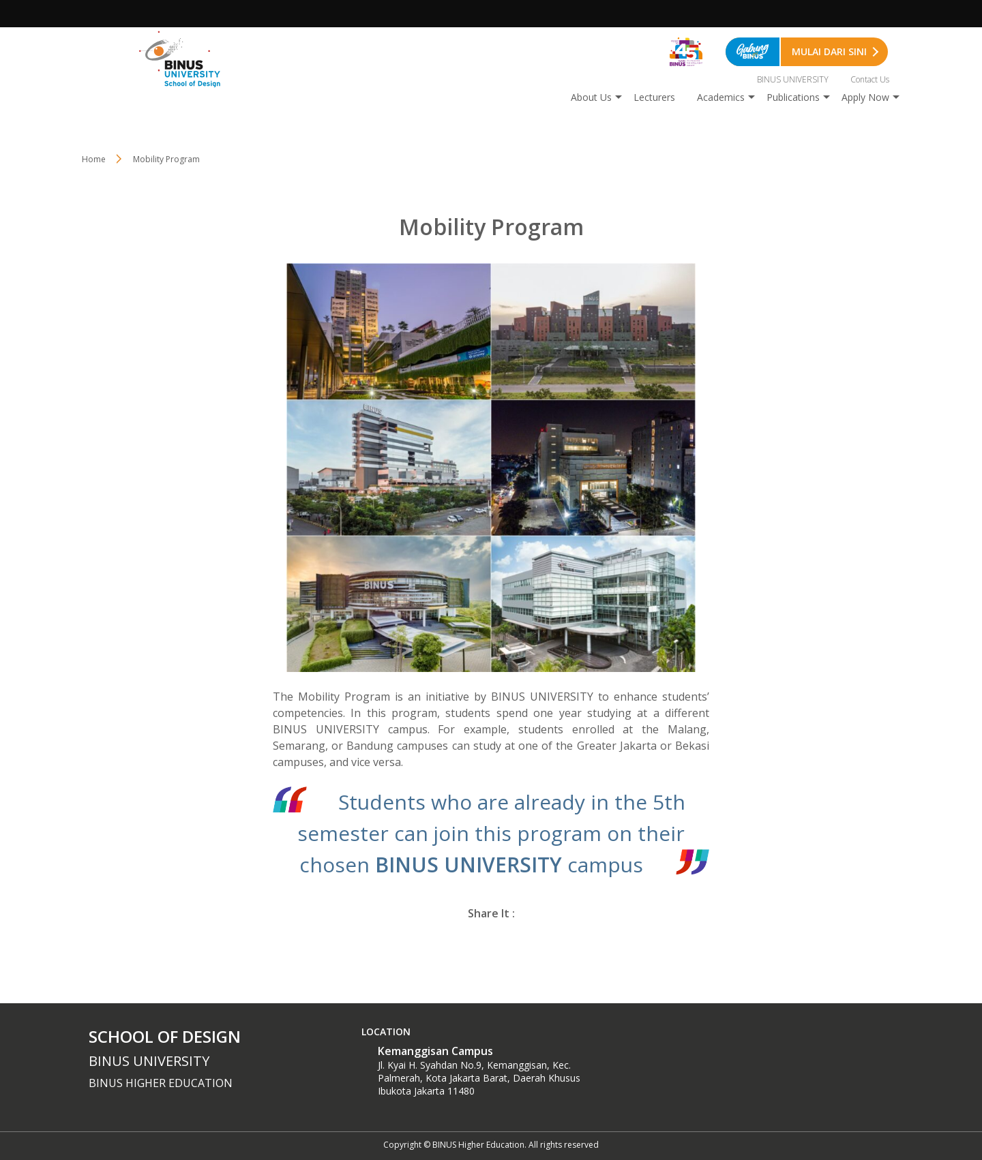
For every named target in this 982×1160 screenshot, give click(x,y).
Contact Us (869, 79)
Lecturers (654, 97)
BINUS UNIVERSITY (793, 79)
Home (94, 159)
